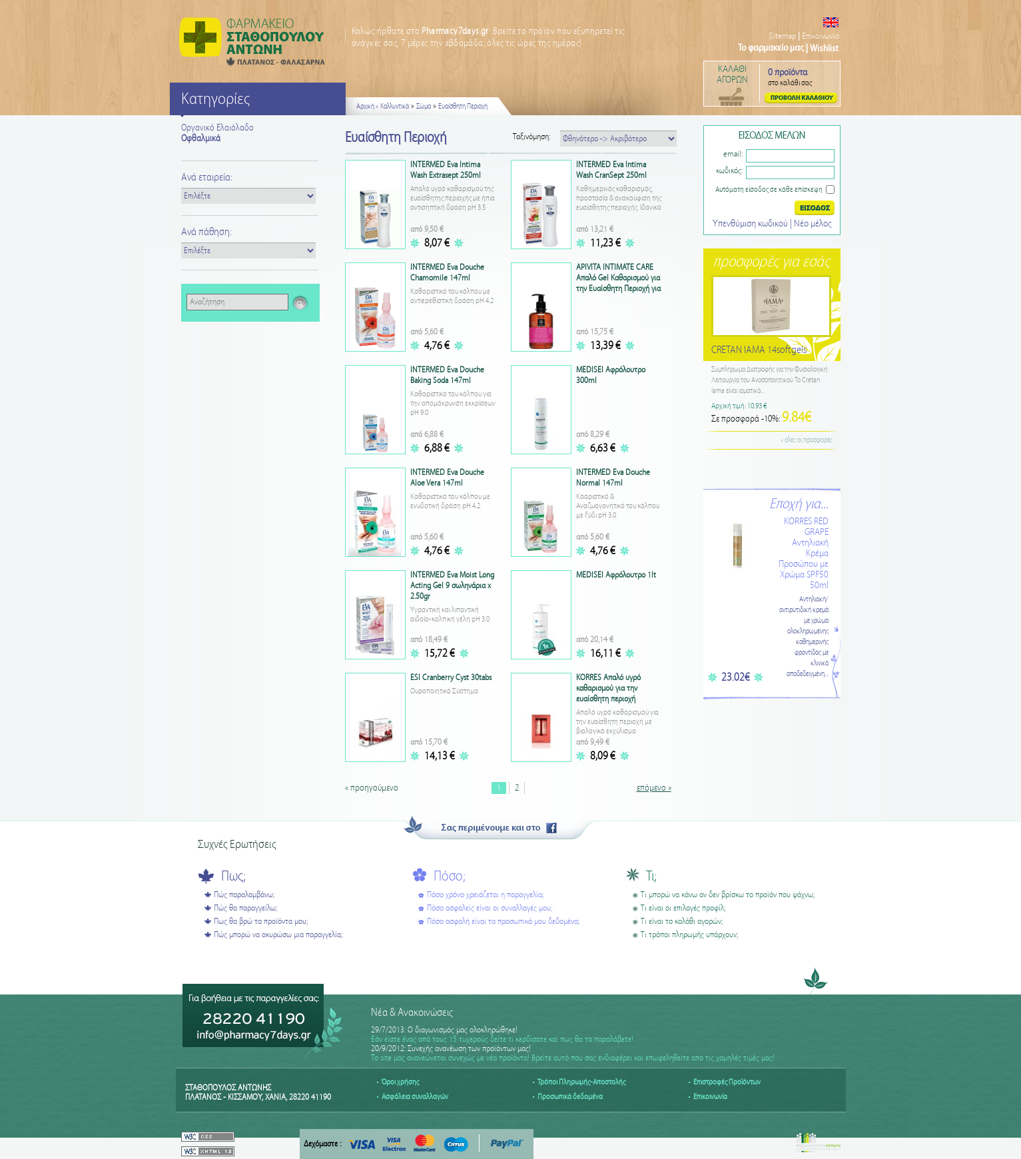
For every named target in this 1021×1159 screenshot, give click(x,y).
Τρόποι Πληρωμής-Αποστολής (581, 1082)
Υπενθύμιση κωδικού (751, 223)
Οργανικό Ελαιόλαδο (217, 128)
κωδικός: (729, 171)
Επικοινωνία (820, 36)
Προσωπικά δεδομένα (570, 1096)
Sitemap (782, 36)
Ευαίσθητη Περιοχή (463, 107)
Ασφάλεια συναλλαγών (415, 1096)
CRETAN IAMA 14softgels (759, 350)
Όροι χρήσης (400, 1082)
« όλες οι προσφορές (807, 440)
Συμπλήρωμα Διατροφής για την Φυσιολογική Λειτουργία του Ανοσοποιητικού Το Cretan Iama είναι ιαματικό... (769, 380)
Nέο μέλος (812, 223)
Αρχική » (367, 107)
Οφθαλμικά (200, 138)
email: (733, 154)
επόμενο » (654, 788)
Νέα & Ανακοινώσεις (412, 1012)
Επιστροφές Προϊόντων (727, 1082)
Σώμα (423, 107)
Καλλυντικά (394, 107)
